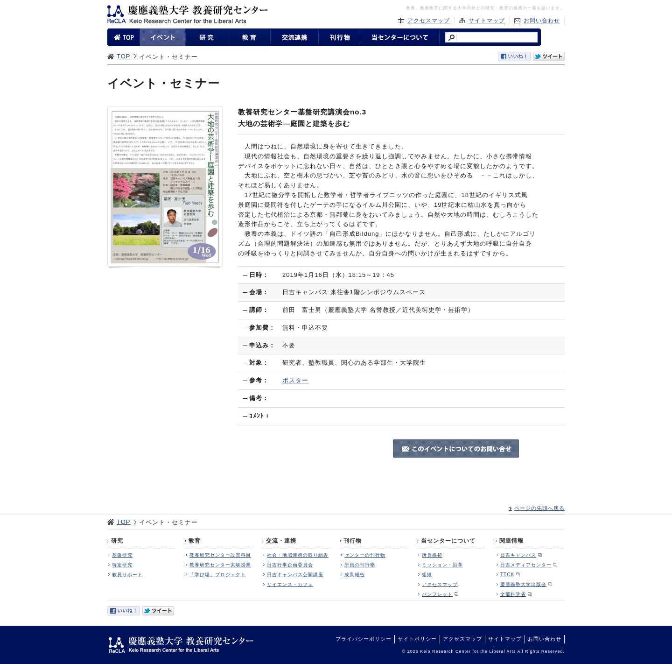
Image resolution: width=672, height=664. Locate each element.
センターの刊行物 (364, 555)
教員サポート (127, 574)
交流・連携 (281, 540)
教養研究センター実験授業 (220, 564)
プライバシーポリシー (364, 639)
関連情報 (511, 540)
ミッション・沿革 (442, 564)
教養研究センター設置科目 (220, 555)
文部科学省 (513, 594)
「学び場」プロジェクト (217, 574)
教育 (195, 540)
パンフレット (437, 594)
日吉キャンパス (518, 555)
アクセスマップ (428, 20)
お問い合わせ (542, 20)
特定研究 (122, 564)
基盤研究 (122, 555)
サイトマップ (487, 20)
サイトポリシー (417, 639)
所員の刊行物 (359, 564)
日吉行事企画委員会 (290, 564)
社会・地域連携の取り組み (298, 555)
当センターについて (448, 540)
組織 (427, 574)
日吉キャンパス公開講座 (295, 574)
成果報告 (354, 574)
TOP (124, 56)
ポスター (295, 380)
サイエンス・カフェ (290, 584)
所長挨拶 (432, 555)
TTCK (507, 574)
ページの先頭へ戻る (539, 508)
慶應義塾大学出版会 (523, 584)
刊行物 (352, 540)
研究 (117, 540)
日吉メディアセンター (526, 564)
